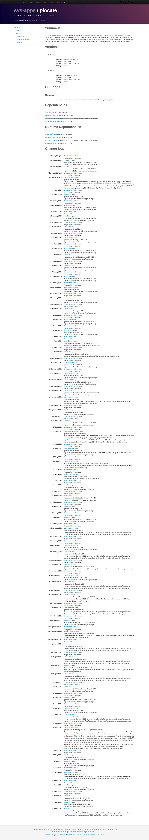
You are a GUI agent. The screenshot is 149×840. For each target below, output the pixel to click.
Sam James (67, 194)
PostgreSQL (55, 835)
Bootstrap (93, 835)
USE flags (27, 33)
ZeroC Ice (86, 835)
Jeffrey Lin (67, 808)
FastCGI (69, 835)
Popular (38, 2)
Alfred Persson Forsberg (71, 431)
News (24, 2)
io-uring (59, 100)
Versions (27, 30)
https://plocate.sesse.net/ (37, 20)
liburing (53, 121)
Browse (31, 2)
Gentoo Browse (127, 2)
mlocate (54, 118)
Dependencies (27, 36)
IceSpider (101, 835)
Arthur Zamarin (68, 341)
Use (45, 2)
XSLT (74, 835)
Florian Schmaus (69, 177)
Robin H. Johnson (69, 474)
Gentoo (47, 835)
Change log (27, 42)
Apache (62, 835)
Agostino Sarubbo (69, 594)
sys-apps (25, 10)
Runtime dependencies (27, 39)
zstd (53, 115)
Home (17, 2)
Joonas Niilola (68, 248)
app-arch (48, 115)
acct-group (48, 112)
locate (55, 112)
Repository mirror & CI (71, 156)
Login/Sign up (61, 2)
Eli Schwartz (68, 160)
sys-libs (47, 121)
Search (52, 2)
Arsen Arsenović (69, 227)
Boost (79, 835)
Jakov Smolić (68, 205)
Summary (27, 27)
